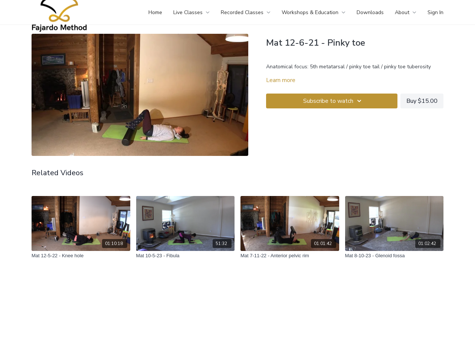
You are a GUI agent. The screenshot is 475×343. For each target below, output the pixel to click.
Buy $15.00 (422, 101)
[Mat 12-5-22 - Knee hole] (81, 255)
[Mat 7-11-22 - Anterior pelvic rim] (289, 255)
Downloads (370, 12)
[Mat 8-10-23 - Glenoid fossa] (394, 255)
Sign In (435, 12)
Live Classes (191, 12)
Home (155, 12)
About (405, 12)
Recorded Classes (246, 12)
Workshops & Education (313, 12)
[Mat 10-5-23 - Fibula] (185, 255)
